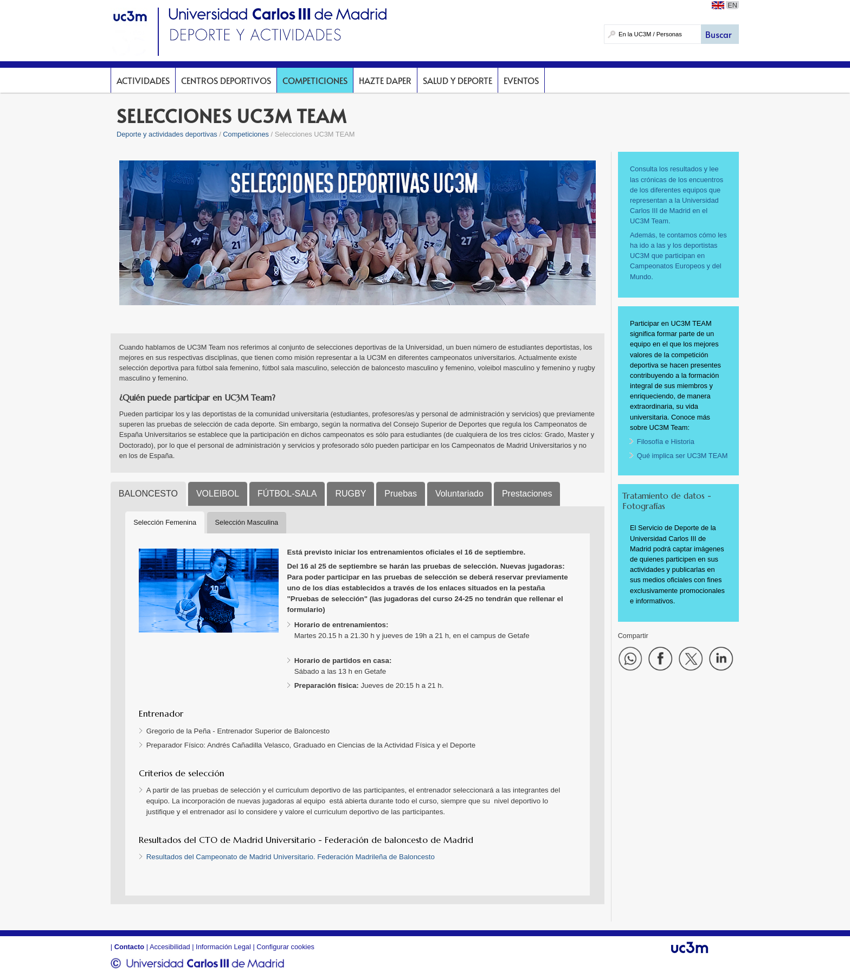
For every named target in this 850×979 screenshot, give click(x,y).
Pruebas (400, 493)
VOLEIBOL (217, 493)
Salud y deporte (457, 80)
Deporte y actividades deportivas (167, 134)
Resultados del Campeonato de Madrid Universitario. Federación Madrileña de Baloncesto (290, 857)
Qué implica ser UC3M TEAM (682, 456)
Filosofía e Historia (665, 441)
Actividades (143, 80)
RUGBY (350, 493)
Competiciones (314, 80)
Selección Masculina (247, 522)
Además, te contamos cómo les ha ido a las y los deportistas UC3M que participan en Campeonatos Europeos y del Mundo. (678, 256)
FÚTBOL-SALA (287, 493)
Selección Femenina (164, 522)
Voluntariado (459, 493)
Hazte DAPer (385, 80)
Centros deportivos (226, 80)
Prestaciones (527, 493)
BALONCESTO (148, 493)
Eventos (521, 80)
